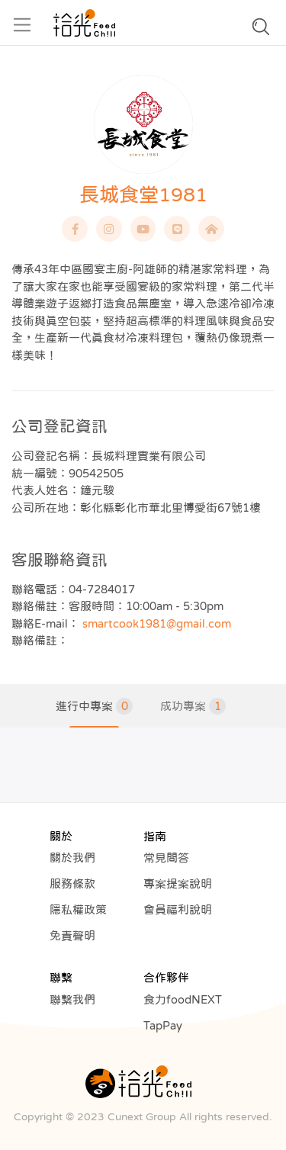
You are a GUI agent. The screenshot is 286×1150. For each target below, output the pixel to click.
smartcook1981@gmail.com (156, 623)
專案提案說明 (177, 883)
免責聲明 (72, 935)
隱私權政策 (78, 909)
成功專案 (193, 706)
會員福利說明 (177, 909)
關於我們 (72, 857)
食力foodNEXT (182, 999)
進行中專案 (94, 706)
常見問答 (166, 857)
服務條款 (72, 883)
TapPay (162, 1025)
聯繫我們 (72, 999)
